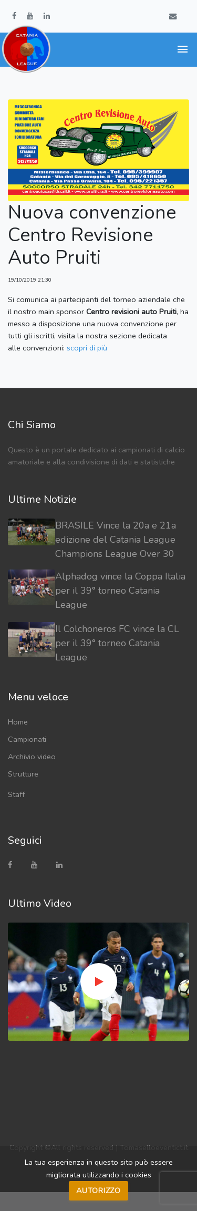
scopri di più (87, 348)
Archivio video (32, 756)
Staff (16, 794)
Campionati (27, 739)
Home (18, 722)
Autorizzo (98, 1190)
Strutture (23, 774)
